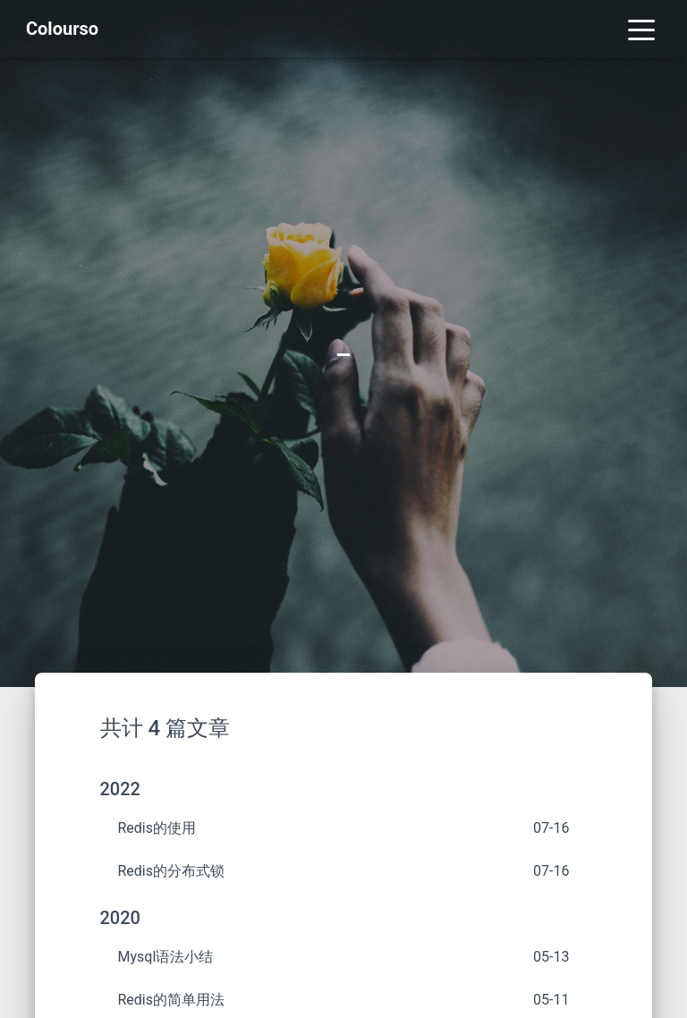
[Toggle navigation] (641, 28)
